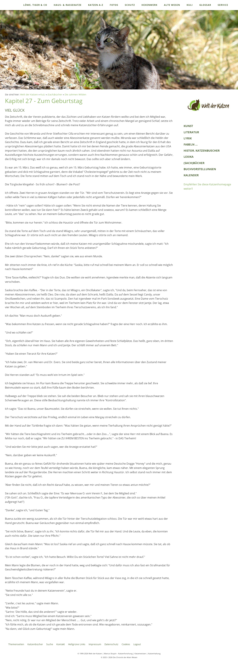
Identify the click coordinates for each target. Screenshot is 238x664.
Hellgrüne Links (76, 644)
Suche (49, 644)
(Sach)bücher (55, 94)
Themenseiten (16, 644)
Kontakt (60, 644)
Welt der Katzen (29, 94)
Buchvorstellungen (200, 169)
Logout (137, 644)
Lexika (189, 157)
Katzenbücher (35, 644)
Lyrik (188, 138)
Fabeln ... (191, 144)
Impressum (95, 644)
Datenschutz (111, 644)
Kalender (191, 175)
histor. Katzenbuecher (202, 150)
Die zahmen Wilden (75, 94)
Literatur (191, 132)
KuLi (42, 94)
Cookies (126, 644)
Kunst (188, 126)
